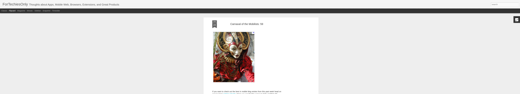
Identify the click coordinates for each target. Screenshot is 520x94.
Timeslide (56, 11)
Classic (4, 11)
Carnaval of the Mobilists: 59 (246, 24)
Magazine (21, 11)
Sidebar (38, 11)
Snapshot (46, 11)
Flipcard (12, 11)
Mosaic (30, 11)
